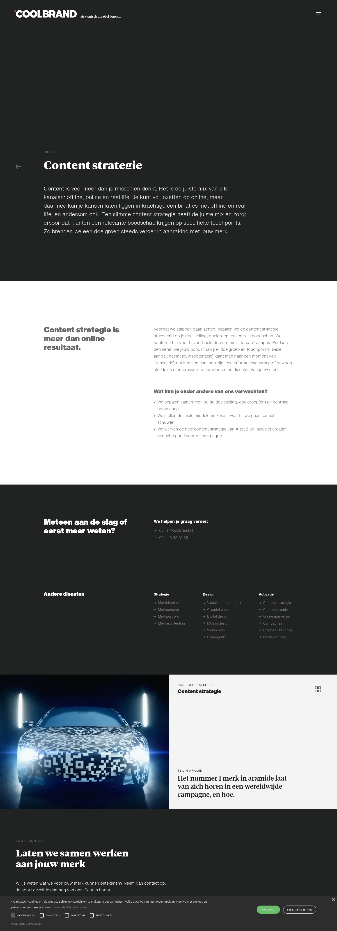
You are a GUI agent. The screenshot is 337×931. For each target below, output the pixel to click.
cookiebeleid (59, 907)
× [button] (333, 900)
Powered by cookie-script (26, 924)
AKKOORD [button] (268, 909)
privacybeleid (80, 907)
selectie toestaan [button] (299, 909)
